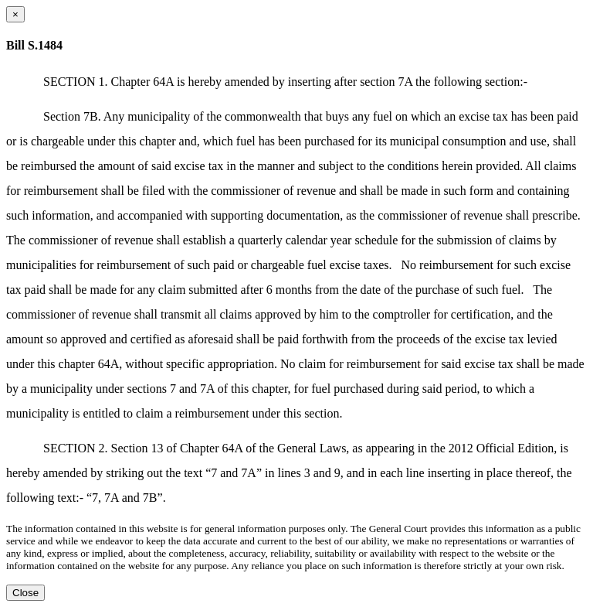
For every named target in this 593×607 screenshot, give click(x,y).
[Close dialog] (15, 14)
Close (25, 592)
